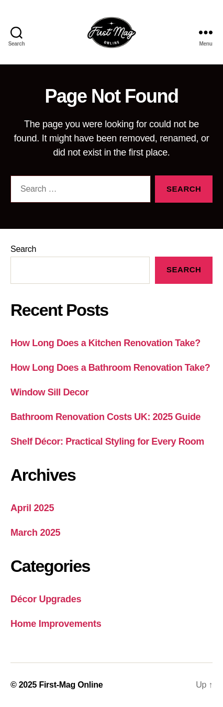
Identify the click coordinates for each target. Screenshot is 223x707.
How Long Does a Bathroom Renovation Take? (110, 367)
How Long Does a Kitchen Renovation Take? (105, 343)
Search (23, 249)
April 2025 (32, 508)
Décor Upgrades (45, 599)
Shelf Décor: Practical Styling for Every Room (107, 441)
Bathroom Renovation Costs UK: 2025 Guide (105, 417)
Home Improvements (55, 623)
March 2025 (35, 532)
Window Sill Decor (49, 392)
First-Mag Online (71, 684)
